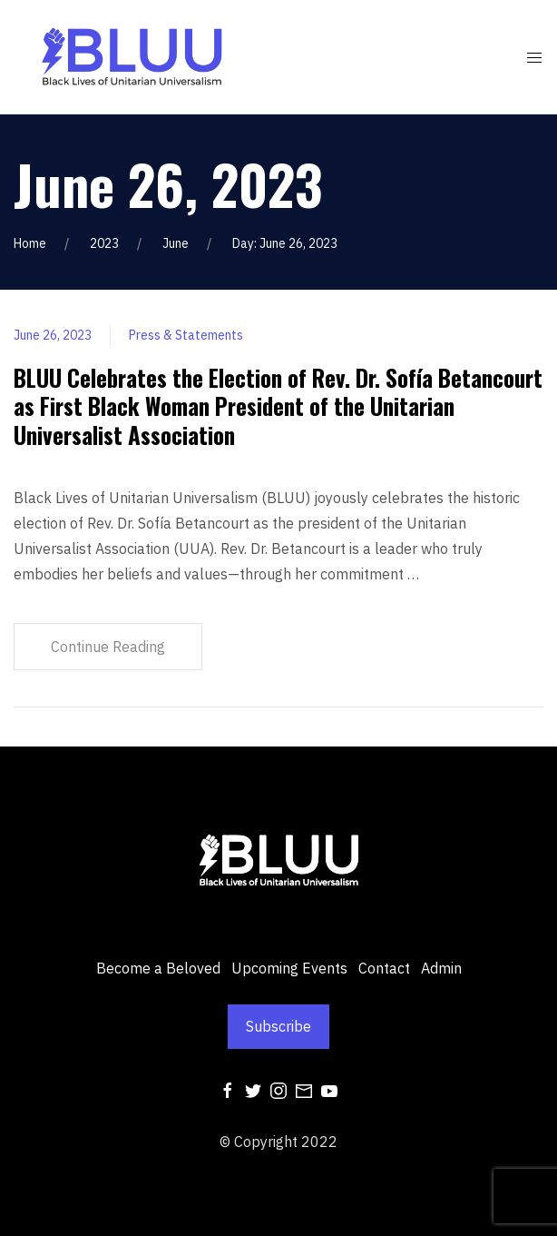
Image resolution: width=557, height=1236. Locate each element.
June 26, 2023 (53, 335)
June (175, 243)
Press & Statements (186, 335)
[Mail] (304, 1089)
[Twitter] (253, 1089)
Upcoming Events (289, 968)
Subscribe (278, 1026)
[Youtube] (329, 1089)
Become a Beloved (158, 968)
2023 (104, 243)
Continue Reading (108, 647)
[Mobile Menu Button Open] (534, 58)
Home (30, 243)
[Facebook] (228, 1089)
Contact (384, 968)
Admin (441, 968)
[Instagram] (278, 1089)
